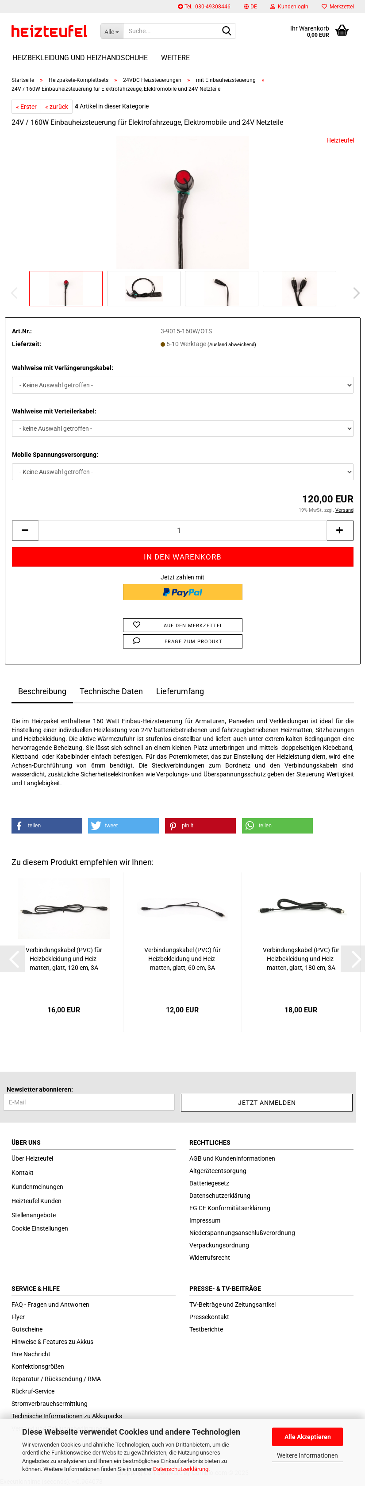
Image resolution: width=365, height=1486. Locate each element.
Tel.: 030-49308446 (204, 7)
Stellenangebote (34, 1215)
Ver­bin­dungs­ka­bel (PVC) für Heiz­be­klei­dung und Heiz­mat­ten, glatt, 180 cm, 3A (301, 958)
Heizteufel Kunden (36, 1200)
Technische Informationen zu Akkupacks (67, 1416)
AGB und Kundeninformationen (232, 1158)
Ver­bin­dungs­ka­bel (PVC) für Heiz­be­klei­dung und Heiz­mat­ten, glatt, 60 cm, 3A (182, 958)
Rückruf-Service (33, 1391)
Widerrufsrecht (209, 1257)
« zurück (56, 106)
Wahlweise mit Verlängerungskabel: (62, 367)
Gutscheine (27, 1329)
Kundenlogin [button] (289, 7)
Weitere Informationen (307, 1455)
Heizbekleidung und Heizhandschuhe (80, 58)
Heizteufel (340, 140)
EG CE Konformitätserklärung (229, 1208)
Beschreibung (42, 691)
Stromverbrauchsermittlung (50, 1403)
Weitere (175, 58)
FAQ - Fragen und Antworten (50, 1304)
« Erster (26, 106)
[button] (250, 6)
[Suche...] (111, 31)
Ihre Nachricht (31, 1354)
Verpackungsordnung (219, 1245)
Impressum (204, 1220)
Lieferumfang (180, 691)
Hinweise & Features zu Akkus (52, 1341)
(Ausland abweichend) (231, 344)
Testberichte (206, 1329)
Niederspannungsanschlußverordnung (242, 1232)
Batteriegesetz (209, 1183)
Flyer (18, 1316)
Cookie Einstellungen (40, 1228)
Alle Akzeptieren (307, 1436)
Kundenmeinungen (37, 1186)
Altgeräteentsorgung (217, 1170)
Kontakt (23, 1172)
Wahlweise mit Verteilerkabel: (54, 411)
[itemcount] (182, 530)
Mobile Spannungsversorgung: (55, 454)
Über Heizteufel (32, 1158)
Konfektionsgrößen (38, 1366)
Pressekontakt (209, 1316)
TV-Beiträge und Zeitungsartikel (232, 1304)
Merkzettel (338, 7)
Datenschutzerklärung (180, 1469)
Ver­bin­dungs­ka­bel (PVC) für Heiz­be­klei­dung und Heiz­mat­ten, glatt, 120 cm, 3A (64, 958)
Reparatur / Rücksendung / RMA (56, 1378)
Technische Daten (111, 691)
